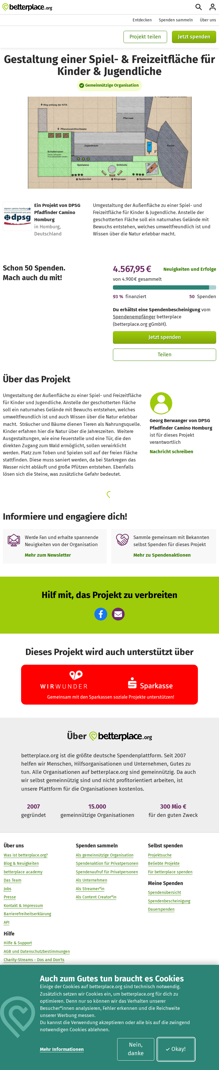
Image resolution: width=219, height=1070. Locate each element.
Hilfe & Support (18, 943)
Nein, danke (136, 1049)
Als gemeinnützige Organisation (104, 855)
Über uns (208, 20)
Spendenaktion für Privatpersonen (107, 863)
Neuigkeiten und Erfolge (189, 269)
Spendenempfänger (134, 317)
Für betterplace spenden (170, 871)
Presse (10, 897)
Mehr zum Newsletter (48, 555)
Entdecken (142, 20)
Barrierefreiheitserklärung (27, 914)
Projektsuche (160, 855)
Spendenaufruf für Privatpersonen (107, 871)
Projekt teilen (145, 37)
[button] (100, 614)
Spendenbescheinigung (169, 900)
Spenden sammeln (176, 20)
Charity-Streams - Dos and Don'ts (34, 959)
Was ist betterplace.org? (26, 855)
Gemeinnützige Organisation (112, 85)
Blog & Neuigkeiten (21, 863)
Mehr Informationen (62, 1049)
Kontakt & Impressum (23, 905)
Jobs (7, 888)
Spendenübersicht (164, 892)
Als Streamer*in (90, 888)
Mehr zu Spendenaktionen (162, 555)
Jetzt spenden (194, 37)
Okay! (175, 1048)
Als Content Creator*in (96, 897)
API (6, 922)
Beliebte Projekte (164, 863)
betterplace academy (23, 871)
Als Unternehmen (91, 880)
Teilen (165, 354)
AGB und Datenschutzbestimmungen (37, 951)
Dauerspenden (161, 909)
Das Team (12, 880)
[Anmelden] (212, 7)
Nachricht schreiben (171, 451)
